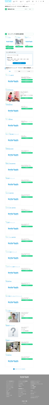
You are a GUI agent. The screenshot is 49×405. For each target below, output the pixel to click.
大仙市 (13, 60)
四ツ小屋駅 (18, 45)
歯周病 (20, 396)
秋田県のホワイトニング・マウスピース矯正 (17, 4)
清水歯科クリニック (10, 178)
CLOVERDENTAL (10, 90)
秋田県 (22, 76)
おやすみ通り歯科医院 (11, 207)
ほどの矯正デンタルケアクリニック (14, 296)
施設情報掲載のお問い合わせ (34, 397)
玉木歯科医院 (9, 355)
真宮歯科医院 (9, 281)
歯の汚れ (8, 396)
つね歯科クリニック (10, 222)
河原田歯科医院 (9, 104)
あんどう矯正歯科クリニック (12, 134)
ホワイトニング (8, 36)
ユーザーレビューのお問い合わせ (35, 396)
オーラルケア (21, 395)
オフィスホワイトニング (10, 382)
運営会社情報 (32, 393)
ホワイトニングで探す (22, 1)
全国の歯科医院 (9, 4)
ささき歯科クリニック (11, 310)
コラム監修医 (32, 385)
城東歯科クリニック (10, 325)
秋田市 (24, 76)
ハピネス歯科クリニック (11, 252)
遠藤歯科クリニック (28, 37)
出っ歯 (8, 390)
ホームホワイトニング (22, 382)
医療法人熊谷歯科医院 (10, 163)
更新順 (19, 71)
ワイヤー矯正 (21, 392)
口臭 (7, 391)
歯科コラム (33, 1)
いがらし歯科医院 (17, 37)
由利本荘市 (9, 60)
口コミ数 (29, 71)
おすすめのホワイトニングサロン (35, 382)
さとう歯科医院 (9, 119)
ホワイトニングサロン (10, 386)
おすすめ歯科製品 (28, 1)
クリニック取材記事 (33, 386)
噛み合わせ (8, 392)
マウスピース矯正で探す (15, 1)
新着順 (10, 71)
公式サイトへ (9, 46)
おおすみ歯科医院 (10, 193)
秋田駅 (8, 45)
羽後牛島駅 (28, 194)
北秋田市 (16, 60)
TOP (5, 4)
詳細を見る (9, 48)
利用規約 (32, 390)
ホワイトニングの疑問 (10, 387)
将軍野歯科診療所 (10, 148)
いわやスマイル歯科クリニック (13, 266)
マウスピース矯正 (8, 103)
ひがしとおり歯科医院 (11, 237)
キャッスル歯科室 (8, 37)
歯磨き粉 (20, 386)
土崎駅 (28, 150)
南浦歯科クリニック (10, 340)
